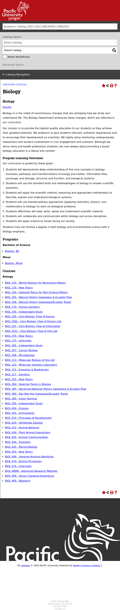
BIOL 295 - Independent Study (24, 345)
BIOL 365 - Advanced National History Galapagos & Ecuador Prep (45, 388)
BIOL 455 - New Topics (19, 451)
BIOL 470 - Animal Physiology (23, 461)
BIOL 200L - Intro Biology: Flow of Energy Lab (33, 321)
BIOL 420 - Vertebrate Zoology (24, 422)
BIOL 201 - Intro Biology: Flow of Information (32, 326)
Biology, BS (12, 251)
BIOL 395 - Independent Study (24, 403)
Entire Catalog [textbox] (13, 42)
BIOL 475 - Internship (18, 466)
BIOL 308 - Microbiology (20, 355)
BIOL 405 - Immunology (20, 413)
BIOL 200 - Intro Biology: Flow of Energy (30, 316)
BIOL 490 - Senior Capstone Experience (29, 475)
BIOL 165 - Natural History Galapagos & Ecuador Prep (38, 297)
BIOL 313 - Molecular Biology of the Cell (30, 360)
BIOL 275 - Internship (18, 340)
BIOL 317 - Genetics (17, 374)
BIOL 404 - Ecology (17, 408)
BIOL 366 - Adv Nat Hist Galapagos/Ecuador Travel (36, 393)
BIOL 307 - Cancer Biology (21, 350)
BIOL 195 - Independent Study (24, 311)
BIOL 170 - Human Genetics (22, 306)
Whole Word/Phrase (19, 57)
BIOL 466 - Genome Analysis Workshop (29, 456)
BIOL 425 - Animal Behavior (22, 427)
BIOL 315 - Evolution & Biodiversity (27, 369)
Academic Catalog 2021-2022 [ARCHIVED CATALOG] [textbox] (36, 26)
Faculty (7, 107)
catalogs (25, 565)
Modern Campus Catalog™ (87, 565)
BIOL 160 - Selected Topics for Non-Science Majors (36, 292)
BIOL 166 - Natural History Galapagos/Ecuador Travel (38, 302)
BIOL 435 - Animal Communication (26, 437)
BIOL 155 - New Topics (19, 287)
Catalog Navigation (18, 74)
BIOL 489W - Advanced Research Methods (31, 471)
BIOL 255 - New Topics (19, 335)
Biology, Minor (14, 263)
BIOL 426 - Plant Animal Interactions (27, 432)
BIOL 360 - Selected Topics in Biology (28, 384)
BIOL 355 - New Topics (19, 379)
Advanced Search (13, 64)
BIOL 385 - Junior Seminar (21, 398)
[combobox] (60, 26)
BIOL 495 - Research (17, 480)
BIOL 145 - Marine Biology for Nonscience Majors (35, 282)
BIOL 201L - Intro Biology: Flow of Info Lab (31, 331)
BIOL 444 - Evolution (17, 442)
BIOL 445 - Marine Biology (21, 446)
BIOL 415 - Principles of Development (28, 417)
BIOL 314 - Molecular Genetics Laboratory (31, 364)
